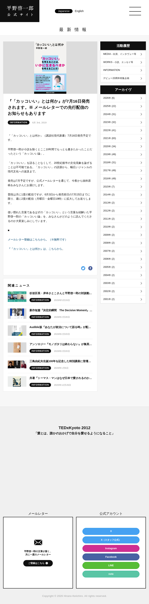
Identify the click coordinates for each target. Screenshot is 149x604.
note (110, 574)
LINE (111, 565)
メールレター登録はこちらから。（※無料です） (38, 239)
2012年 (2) (108, 210)
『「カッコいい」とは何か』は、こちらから (35, 248)
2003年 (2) (108, 283)
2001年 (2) (108, 299)
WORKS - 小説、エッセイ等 (118, 62)
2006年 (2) (108, 259)
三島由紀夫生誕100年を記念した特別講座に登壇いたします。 (61, 361)
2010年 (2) (108, 226)
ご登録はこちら (36, 563)
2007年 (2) (108, 251)
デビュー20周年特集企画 (116, 78)
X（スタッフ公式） (111, 540)
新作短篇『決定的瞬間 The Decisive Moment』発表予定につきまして (61, 310)
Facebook (111, 557)
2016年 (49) (109, 178)
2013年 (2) (108, 202)
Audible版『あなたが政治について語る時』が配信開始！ (61, 327)
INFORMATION (18, 122)
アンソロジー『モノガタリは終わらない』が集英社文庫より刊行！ (61, 344)
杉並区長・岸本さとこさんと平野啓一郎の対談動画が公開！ (61, 293)
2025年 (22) (109, 106)
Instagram (111, 548)
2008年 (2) (108, 242)
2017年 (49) (109, 170)
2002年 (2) (108, 291)
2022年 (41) (109, 130)
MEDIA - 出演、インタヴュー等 (119, 54)
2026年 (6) (108, 98)
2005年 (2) (108, 267)
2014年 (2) (108, 194)
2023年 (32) (109, 122)
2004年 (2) (108, 275)
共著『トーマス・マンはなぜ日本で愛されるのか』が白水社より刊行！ (61, 378)
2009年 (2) (108, 235)
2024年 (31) (109, 114)
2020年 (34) (109, 146)
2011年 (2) (108, 218)
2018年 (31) (109, 162)
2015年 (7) (108, 186)
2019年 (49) (109, 154)
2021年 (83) (109, 138)
